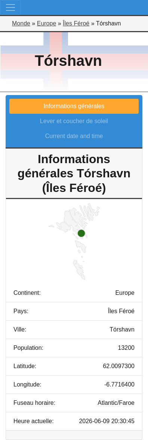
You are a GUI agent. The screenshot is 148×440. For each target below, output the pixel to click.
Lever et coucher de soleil (74, 121)
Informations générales (74, 106)
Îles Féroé (76, 23)
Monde (21, 23)
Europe (46, 23)
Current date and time (74, 136)
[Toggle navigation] (10, 7)
